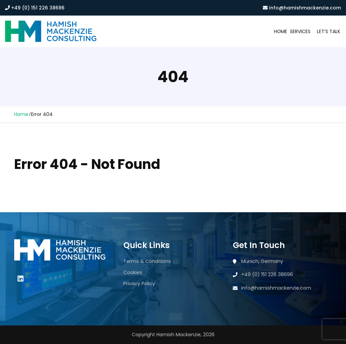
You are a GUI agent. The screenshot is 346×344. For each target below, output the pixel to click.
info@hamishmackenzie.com (302, 7)
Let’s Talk (328, 31)
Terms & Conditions (147, 261)
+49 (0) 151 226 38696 (35, 7)
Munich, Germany (262, 261)
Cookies (132, 272)
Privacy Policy (139, 283)
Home (280, 31)
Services (300, 31)
